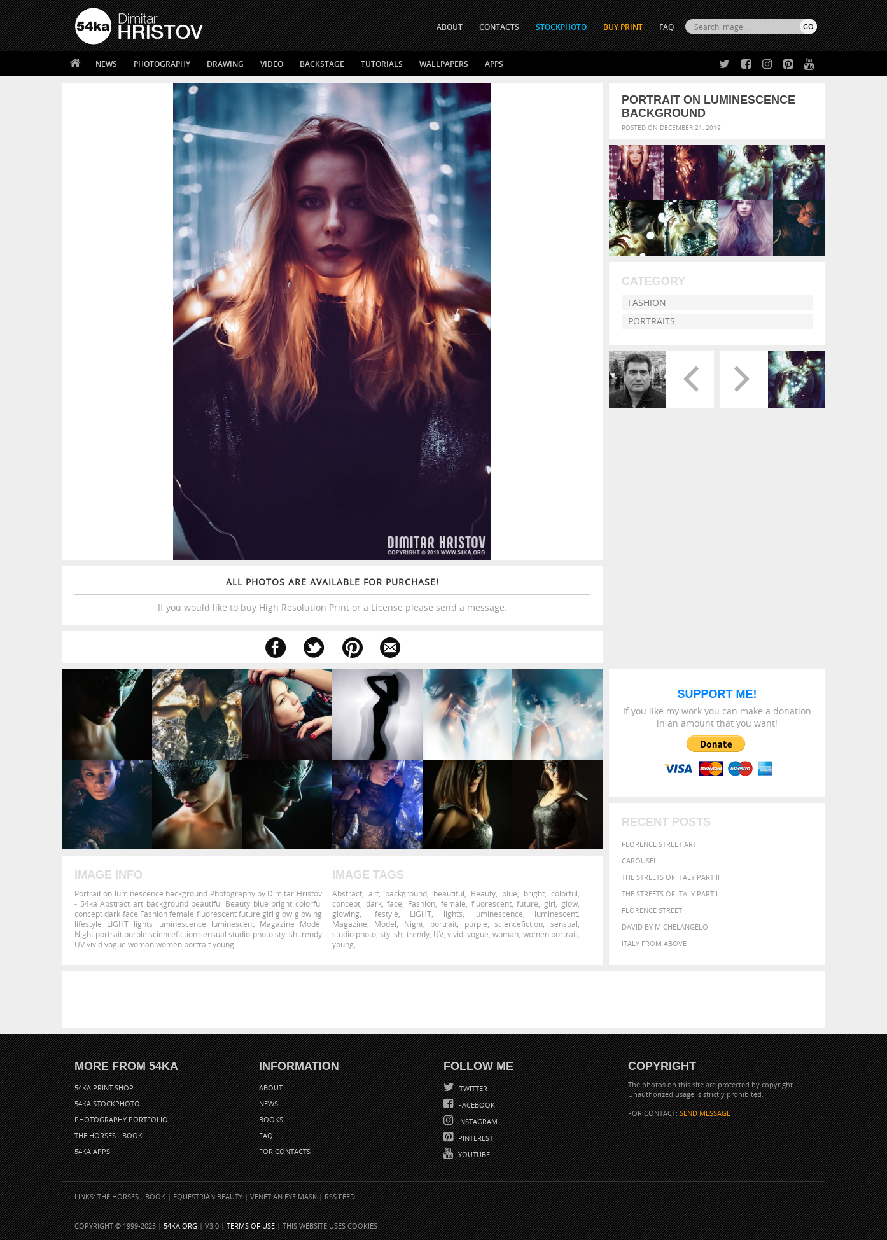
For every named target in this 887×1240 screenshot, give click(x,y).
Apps (494, 64)
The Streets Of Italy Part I (670, 893)
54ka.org (180, 1225)
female (453, 903)
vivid (455, 934)
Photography (162, 64)
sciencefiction (518, 924)
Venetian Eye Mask (283, 1196)
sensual (564, 924)
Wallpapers (443, 64)
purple (475, 924)
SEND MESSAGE (705, 1113)
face (394, 903)
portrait (443, 924)
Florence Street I (654, 910)
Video (271, 64)
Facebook (475, 1105)
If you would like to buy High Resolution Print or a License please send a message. (332, 594)
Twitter (472, 1088)
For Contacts (285, 1151)
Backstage (322, 64)
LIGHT (420, 914)
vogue (478, 934)
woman (505, 934)
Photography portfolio (121, 1119)
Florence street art (659, 844)
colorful (564, 893)
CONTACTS (499, 27)
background (406, 893)
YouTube (473, 1154)
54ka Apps (92, 1151)
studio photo (354, 934)
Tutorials (382, 64)
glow (569, 903)
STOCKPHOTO (561, 27)
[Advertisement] (446, 999)
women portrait (550, 934)
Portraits (651, 321)
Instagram (477, 1121)
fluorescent (491, 903)
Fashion (647, 302)
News (106, 64)
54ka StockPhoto (107, 1103)
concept (346, 903)
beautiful (448, 893)
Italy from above (654, 943)
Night (413, 924)
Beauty (483, 893)
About (271, 1087)
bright (534, 893)
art (373, 893)
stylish (391, 934)
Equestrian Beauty (207, 1196)
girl (549, 903)
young (343, 944)
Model (385, 924)
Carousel (639, 860)
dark (374, 903)
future (527, 903)
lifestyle (384, 914)
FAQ (666, 27)
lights (453, 914)
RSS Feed (340, 1196)
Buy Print (623, 27)
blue (509, 893)
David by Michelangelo (665, 926)
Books (271, 1119)
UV (438, 934)
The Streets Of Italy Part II (671, 877)
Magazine (349, 924)
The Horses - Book (108, 1135)
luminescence (498, 914)
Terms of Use (251, 1225)
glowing (346, 914)
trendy (418, 934)
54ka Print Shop (104, 1087)
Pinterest (474, 1138)
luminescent (556, 914)
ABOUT (450, 27)
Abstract (347, 893)
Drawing (225, 64)
